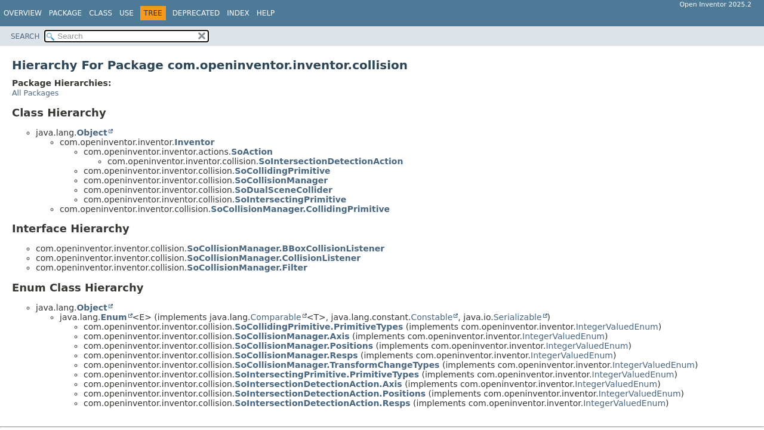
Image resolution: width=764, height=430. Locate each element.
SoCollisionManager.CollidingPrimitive (300, 209)
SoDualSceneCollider (283, 190)
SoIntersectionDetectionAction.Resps (322, 403)
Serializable (518, 317)
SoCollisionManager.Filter (247, 267)
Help (266, 13)
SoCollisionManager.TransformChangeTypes (337, 365)
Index (238, 13)
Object (91, 132)
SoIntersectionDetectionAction (330, 161)
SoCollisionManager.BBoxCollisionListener (285, 248)
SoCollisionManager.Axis (292, 336)
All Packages (35, 92)
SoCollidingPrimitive (282, 171)
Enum (113, 317)
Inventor (194, 142)
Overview (23, 13)
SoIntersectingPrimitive (290, 199)
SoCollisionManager (281, 180)
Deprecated (196, 13)
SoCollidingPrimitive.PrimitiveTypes (319, 326)
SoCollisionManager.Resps (296, 355)
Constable (431, 317)
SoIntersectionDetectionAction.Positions (330, 393)
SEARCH (25, 36)
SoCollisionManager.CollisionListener (274, 258)
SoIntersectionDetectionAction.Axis (318, 384)
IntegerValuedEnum (617, 326)
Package (65, 13)
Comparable (276, 317)
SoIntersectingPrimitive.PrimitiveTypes (327, 374)
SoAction (252, 151)
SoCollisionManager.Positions (304, 346)
